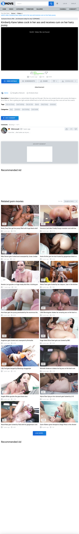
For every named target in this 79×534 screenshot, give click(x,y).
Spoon (37, 104)
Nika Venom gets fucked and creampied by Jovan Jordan (19, 256)
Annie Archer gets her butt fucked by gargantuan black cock (59, 256)
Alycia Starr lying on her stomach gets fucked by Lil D (57, 396)
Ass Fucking (25, 109)
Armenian (53, 104)
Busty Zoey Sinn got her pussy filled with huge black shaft (19, 228)
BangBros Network (18, 93)
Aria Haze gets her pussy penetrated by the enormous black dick (20, 312)
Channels (63, 9)
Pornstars (30, 9)
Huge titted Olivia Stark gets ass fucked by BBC (55, 340)
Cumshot (17, 109)
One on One (29, 104)
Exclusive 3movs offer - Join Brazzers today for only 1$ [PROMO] (20, 18)
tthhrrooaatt (15, 129)
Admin (6, 93)
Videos (11, 9)
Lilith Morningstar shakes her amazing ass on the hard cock (59, 312)
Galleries (40, 9)
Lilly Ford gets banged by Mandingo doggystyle (16, 368)
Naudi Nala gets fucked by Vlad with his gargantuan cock (19, 424)
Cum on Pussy (10, 104)
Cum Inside (34, 109)
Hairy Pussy (44, 104)
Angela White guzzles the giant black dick (14, 396)
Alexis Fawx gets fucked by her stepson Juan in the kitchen (59, 284)
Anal (11, 109)
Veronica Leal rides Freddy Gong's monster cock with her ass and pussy (59, 228)
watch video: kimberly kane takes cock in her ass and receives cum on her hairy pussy (28, 15)
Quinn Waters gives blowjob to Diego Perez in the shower (58, 424)
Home (4, 9)
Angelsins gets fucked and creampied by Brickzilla (17, 340)
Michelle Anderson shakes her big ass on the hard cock (57, 368)
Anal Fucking (20, 104)
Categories (20, 9)
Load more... (39, 433)
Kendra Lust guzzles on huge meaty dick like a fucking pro (19, 284)
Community (72, 9)
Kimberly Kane (33, 93)
